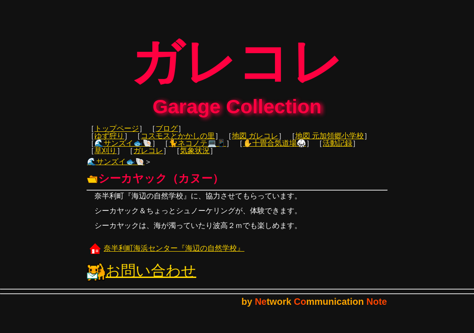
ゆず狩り (109, 142)
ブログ (167, 135)
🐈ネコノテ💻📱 (197, 150)
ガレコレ (148, 157)
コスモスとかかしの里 (178, 142)
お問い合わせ (141, 277)
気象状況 (195, 157)
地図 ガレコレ (255, 142)
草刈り (105, 157)
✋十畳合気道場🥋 (274, 150)
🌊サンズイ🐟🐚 (123, 150)
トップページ (116, 135)
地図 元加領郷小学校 (329, 142)
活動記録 (337, 150)
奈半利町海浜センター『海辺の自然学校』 (165, 255)
